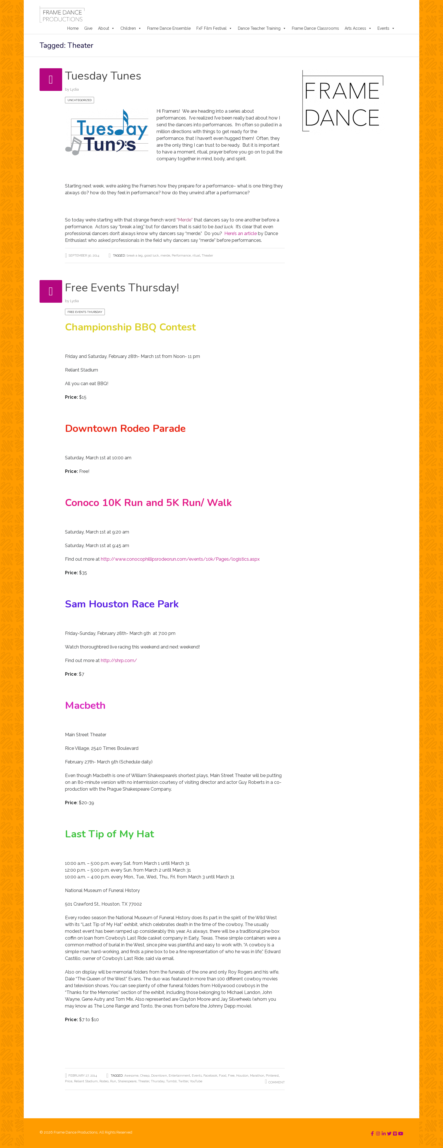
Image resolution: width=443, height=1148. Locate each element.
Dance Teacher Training (262, 28)
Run (113, 1081)
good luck (151, 255)
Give (88, 28)
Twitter (183, 1081)
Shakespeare (127, 1081)
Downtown (159, 1075)
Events (386, 28)
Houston (242, 1075)
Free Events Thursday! (125, 287)
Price (68, 1081)
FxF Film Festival (214, 28)
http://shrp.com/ (120, 660)
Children (131, 28)
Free (231, 1075)
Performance (181, 255)
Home (73, 28)
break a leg (135, 255)
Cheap (144, 1075)
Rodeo (103, 1081)
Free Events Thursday (85, 311)
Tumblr (171, 1081)
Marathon (257, 1075)
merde (165, 255)
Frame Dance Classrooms (315, 28)
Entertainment (179, 1075)
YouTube (196, 1081)
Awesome (131, 1075)
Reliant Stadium (86, 1081)
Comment (276, 1082)
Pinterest (272, 1075)
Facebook (210, 1075)
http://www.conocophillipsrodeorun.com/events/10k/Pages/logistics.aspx (180, 559)
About (106, 28)
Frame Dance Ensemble (169, 28)
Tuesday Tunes (105, 76)
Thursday (157, 1081)
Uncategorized (80, 100)
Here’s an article (240, 233)
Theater (207, 255)
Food (222, 1075)
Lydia (74, 89)
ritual (196, 255)
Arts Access (358, 28)
